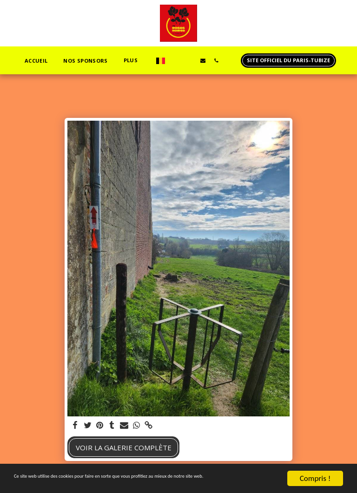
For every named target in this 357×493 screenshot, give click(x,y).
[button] (176, 60)
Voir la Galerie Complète (124, 447)
